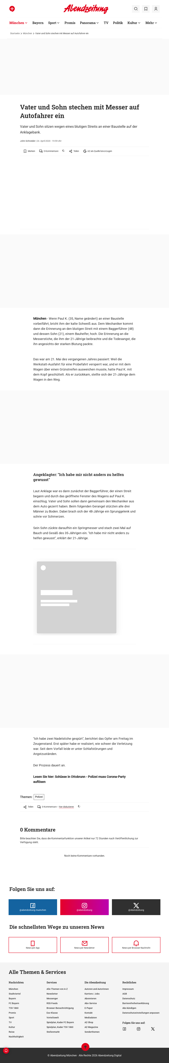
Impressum (128, 989)
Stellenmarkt (53, 1032)
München (27, 33)
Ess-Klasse (52, 1013)
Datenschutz (128, 998)
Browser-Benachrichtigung (60, 1008)
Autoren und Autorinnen (97, 989)
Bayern (12, 998)
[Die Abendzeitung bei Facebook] (33, 907)
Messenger (52, 998)
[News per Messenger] (33, 945)
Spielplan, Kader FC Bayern (60, 1022)
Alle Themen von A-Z (57, 989)
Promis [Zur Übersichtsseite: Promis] (70, 23)
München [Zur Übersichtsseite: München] (16, 23)
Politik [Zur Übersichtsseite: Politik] (118, 23)
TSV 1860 (13, 1008)
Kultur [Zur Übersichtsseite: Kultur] (132, 23)
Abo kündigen (129, 1008)
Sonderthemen (92, 1032)
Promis (12, 1013)
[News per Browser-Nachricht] (136, 945)
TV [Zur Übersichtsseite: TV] (106, 23)
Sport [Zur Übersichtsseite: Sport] (52, 23)
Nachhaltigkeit (16, 1036)
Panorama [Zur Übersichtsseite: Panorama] (88, 23)
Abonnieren (90, 998)
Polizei (39, 796)
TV (10, 1022)
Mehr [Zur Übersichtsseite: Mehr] (149, 23)
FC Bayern (14, 1003)
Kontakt (89, 1013)
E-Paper (89, 1008)
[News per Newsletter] (84, 945)
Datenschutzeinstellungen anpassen (140, 1013)
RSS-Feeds (52, 1003)
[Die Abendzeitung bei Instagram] (84, 907)
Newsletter (52, 993)
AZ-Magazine (91, 1027)
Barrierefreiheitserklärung (135, 1003)
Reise (11, 1032)
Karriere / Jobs (92, 993)
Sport (11, 1017)
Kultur (12, 1027)
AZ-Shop (89, 1022)
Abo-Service (91, 1003)
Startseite (15, 33)
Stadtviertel (15, 993)
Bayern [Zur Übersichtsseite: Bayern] (38, 23)
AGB (124, 993)
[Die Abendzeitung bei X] (136, 907)
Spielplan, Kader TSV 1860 (60, 1027)
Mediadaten (91, 1017)
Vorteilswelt (53, 1017)
